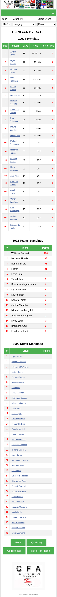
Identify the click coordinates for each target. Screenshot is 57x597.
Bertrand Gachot (18, 439)
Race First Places (40, 551)
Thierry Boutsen (18, 434)
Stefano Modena (18, 450)
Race (18, 542)
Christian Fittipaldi (19, 445)
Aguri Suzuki (17, 455)
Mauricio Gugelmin (19, 507)
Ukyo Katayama (18, 533)
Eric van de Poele (19, 481)
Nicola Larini (17, 512)
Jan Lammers (17, 496)
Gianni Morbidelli (19, 491)
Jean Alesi (14, 176)
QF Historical (14, 551)
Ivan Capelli (15, 95)
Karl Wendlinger (18, 419)
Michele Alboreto (19, 403)
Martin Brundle (18, 382)
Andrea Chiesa (18, 465)
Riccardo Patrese (19, 362)
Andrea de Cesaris (19, 398)
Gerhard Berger (18, 377)
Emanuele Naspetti (20, 476)
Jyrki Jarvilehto (18, 502)
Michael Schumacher (20, 367)
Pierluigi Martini (18, 429)
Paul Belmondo (18, 522)
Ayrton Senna (17, 372)
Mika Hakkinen (18, 393)
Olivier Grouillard (19, 517)
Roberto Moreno (18, 528)
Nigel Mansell (17, 356)
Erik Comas (16, 408)
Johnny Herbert (18, 424)
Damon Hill (15, 135)
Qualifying (36, 542)
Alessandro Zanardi (20, 460)
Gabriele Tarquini (19, 486)
